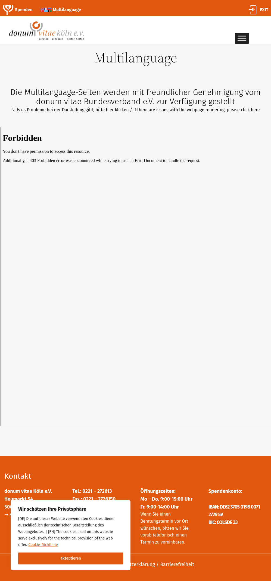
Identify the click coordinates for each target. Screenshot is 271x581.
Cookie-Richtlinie (43, 544)
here (255, 109)
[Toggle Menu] (242, 38)
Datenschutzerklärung (131, 564)
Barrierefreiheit (177, 564)
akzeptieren (70, 558)
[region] (70, 535)
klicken (122, 109)
